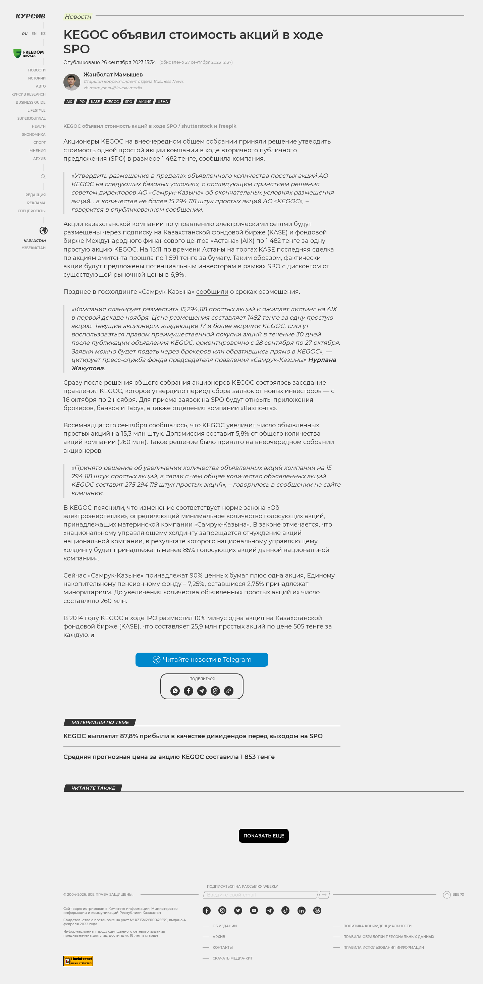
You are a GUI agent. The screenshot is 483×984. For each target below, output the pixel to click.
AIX (69, 102)
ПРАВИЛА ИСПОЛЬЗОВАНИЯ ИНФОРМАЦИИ (383, 948)
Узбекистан (33, 247)
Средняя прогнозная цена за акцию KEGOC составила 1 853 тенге (169, 757)
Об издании (225, 926)
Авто (40, 86)
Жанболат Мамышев (113, 74)
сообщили (212, 291)
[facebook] (207, 911)
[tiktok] (285, 911)
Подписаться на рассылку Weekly (242, 887)
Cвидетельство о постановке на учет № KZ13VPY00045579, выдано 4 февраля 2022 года (124, 922)
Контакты (223, 948)
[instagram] (222, 911)
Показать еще (264, 836)
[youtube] (254, 911)
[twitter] (238, 911)
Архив (39, 158)
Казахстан (34, 240)
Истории (36, 78)
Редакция (35, 195)
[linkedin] (301, 911)
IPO (81, 102)
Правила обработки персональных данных (388, 937)
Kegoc (112, 102)
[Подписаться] (324, 894)
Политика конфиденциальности (377, 926)
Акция (145, 102)
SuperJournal (31, 118)
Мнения (37, 150)
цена (163, 102)
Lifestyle (36, 110)
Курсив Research (28, 94)
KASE (95, 102)
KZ (43, 34)
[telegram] (270, 911)
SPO (128, 102)
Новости (36, 70)
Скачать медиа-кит (233, 958)
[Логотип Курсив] (30, 15)
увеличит (241, 425)
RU (24, 34)
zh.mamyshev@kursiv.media (113, 87)
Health (38, 126)
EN (33, 34)
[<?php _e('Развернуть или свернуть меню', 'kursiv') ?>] (43, 230)
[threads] (317, 911)
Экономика (33, 134)
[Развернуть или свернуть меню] (43, 176)
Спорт (39, 142)
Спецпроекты (31, 211)
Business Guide (30, 102)
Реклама (36, 203)
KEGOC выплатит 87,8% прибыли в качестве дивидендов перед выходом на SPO (193, 736)
